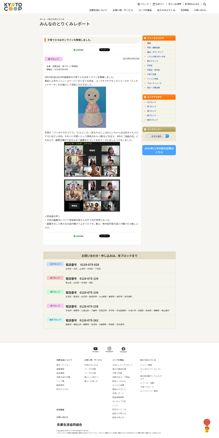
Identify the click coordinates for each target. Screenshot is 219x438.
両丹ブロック (152, 120)
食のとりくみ (152, 61)
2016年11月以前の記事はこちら (159, 149)
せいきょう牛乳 (119, 401)
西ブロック (151, 115)
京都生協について (97, 10)
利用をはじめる (191, 4)
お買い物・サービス (122, 10)
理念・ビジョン (63, 364)
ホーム (43, 19)
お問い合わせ (199, 10)
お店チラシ (157, 4)
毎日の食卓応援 (119, 369)
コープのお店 (90, 373)
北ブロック (151, 102)
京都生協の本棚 (63, 377)
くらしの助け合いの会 (156, 56)
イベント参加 (152, 78)
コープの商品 (144, 10)
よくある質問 (173, 4)
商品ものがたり (119, 389)
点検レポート (118, 393)
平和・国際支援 (153, 47)
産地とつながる (119, 381)
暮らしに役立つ (91, 377)
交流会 (150, 65)
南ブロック (53, 59)
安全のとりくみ (119, 409)
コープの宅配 (90, 369)
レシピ (115, 405)
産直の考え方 (118, 417)
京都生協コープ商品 (121, 377)
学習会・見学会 (153, 70)
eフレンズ (142, 4)
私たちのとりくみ (165, 10)
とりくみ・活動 (147, 382)
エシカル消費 (118, 385)
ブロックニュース (154, 83)
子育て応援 (151, 74)
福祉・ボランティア (155, 52)
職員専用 (60, 385)
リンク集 (60, 381)
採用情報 (184, 10)
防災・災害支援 (153, 87)
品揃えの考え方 (119, 413)
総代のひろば (62, 389)
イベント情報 (146, 364)
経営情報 (60, 373)
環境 (149, 43)
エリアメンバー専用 (149, 391)
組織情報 (60, 369)
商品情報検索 (118, 397)
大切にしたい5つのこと (122, 364)
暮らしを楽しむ (91, 381)
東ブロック (151, 106)
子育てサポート (147, 386)
